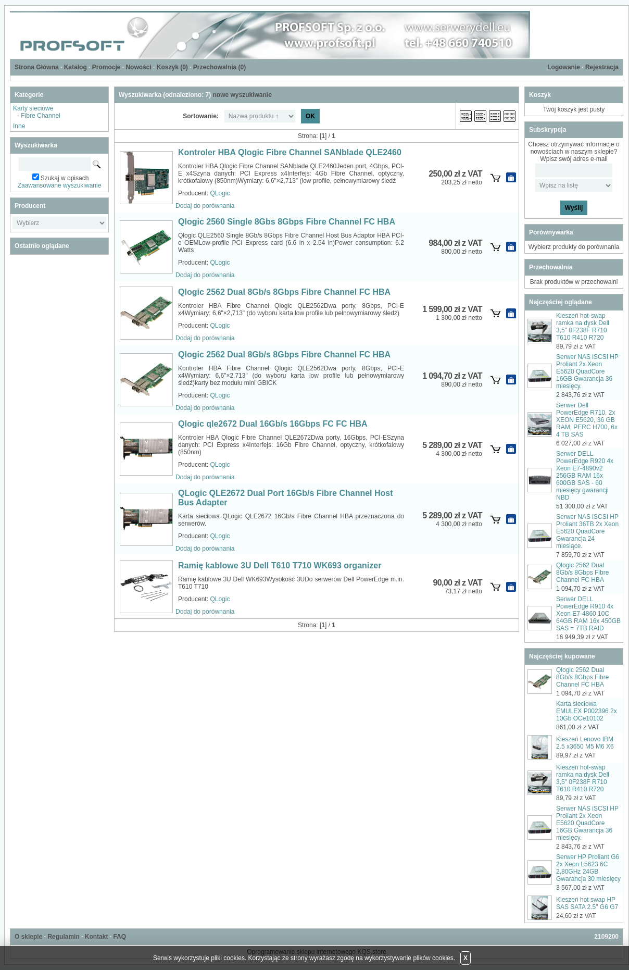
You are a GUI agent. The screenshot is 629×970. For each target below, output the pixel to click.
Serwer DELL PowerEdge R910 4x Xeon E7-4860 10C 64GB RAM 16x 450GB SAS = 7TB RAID (588, 613)
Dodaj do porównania (204, 205)
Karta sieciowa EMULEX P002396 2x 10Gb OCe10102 (586, 711)
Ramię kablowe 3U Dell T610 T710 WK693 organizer (279, 565)
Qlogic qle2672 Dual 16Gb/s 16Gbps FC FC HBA (273, 423)
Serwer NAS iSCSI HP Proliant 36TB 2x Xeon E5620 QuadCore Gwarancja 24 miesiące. (587, 531)
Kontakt (96, 936)
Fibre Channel (40, 115)
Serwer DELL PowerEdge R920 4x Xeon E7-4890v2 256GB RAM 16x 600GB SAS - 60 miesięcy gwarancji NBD (584, 475)
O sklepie (28, 936)
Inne (19, 126)
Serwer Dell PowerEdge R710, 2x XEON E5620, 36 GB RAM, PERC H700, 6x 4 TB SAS (587, 420)
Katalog (75, 67)
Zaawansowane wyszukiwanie (60, 185)
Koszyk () (172, 67)
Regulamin (63, 936)
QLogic (220, 193)
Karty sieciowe (33, 108)
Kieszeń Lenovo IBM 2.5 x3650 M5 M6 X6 (585, 743)
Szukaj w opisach (65, 178)
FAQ (119, 936)
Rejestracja (602, 67)
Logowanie (563, 67)
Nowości (138, 67)
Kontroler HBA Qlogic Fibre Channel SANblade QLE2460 (289, 152)
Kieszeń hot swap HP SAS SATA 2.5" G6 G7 (587, 903)
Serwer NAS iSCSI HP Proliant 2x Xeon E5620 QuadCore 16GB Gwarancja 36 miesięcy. (587, 371)
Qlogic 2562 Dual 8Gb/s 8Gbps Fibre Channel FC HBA (284, 292)
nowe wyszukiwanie (241, 94)
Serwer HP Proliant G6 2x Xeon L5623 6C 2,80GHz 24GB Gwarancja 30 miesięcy (588, 867)
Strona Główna (37, 67)
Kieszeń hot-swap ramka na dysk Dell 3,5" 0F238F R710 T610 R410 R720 (582, 326)
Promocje (106, 67)
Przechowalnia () (219, 67)
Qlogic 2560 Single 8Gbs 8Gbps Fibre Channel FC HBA (286, 221)
